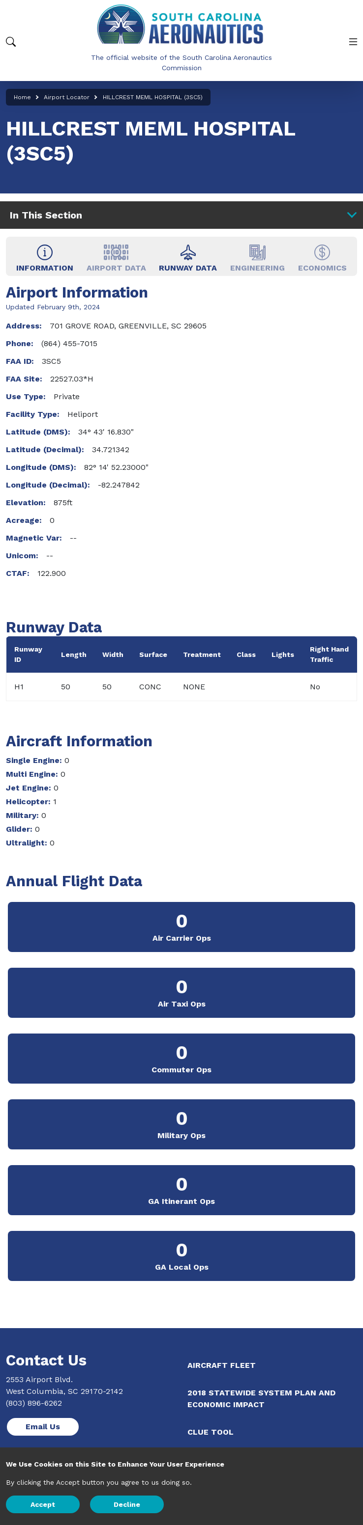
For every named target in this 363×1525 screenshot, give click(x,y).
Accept (42, 1504)
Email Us (43, 1426)
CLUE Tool (210, 1432)
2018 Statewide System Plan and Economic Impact (261, 1398)
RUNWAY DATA (188, 258)
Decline (127, 1504)
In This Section (182, 214)
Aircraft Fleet (221, 1365)
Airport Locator (67, 97)
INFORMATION (44, 258)
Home (22, 97)
